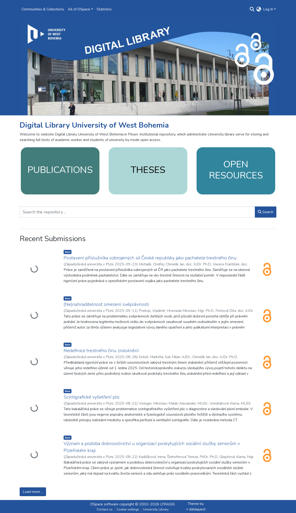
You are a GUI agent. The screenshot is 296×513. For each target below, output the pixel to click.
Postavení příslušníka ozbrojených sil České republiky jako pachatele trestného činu (150, 258)
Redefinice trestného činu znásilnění (101, 350)
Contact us (105, 509)
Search (265, 212)
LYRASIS (167, 504)
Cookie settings (128, 509)
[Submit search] (252, 9)
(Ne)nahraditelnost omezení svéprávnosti (106, 304)
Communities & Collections (43, 9)
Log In (268, 9)
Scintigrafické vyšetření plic (92, 397)
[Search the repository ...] (137, 212)
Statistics (104, 9)
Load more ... (33, 491)
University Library (156, 509)
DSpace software (104, 504)
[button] (259, 9)
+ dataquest (196, 509)
